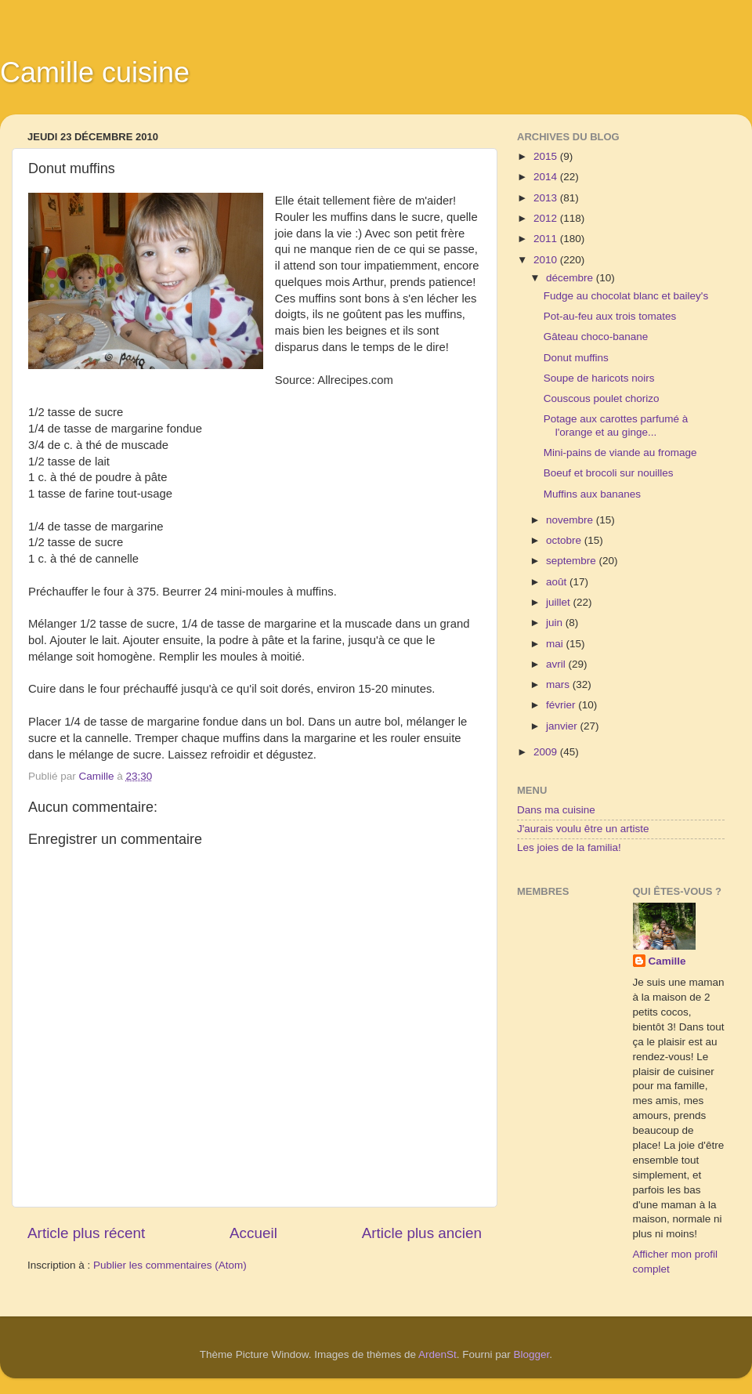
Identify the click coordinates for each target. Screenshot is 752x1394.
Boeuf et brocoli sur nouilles (609, 473)
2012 (546, 218)
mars (559, 684)
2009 (546, 752)
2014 (546, 177)
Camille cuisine (95, 72)
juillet (559, 602)
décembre (571, 278)
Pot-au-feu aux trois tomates (610, 316)
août (557, 582)
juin (556, 622)
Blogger (532, 1354)
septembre (572, 561)
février (562, 705)
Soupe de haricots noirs (599, 378)
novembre (571, 520)
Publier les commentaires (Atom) (170, 1265)
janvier (563, 726)
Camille (667, 961)
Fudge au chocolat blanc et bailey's (626, 296)
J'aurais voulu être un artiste (583, 829)
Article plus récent (86, 1233)
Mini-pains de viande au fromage (620, 452)
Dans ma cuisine (556, 810)
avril (557, 664)
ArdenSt (437, 1354)
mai (556, 644)
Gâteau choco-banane (596, 336)
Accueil (253, 1233)
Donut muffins (576, 358)
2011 (546, 238)
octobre (565, 540)
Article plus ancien (422, 1233)
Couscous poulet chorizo (602, 398)
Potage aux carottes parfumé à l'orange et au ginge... (616, 425)
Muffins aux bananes (592, 494)
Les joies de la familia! (569, 847)
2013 (546, 198)
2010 (546, 260)
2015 (546, 156)
